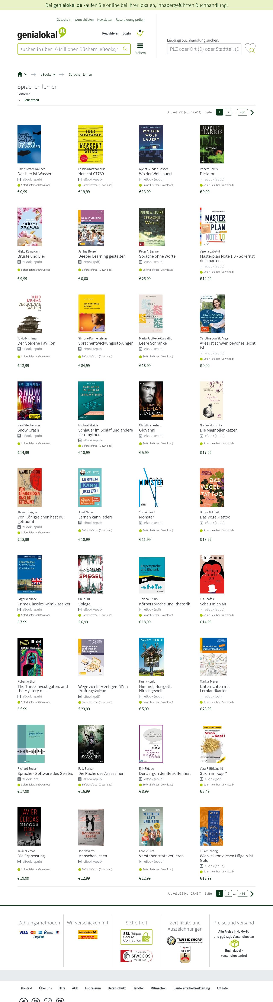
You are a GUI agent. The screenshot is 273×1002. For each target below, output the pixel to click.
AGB (75, 988)
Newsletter (104, 19)
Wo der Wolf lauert (155, 173)
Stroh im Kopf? (213, 773)
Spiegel (84, 604)
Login (127, 33)
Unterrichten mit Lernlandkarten (215, 688)
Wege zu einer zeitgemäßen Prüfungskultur (103, 689)
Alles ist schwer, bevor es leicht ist (228, 345)
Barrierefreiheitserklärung (191, 988)
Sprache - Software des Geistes (45, 773)
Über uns (45, 988)
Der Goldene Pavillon (36, 343)
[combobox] (69, 49)
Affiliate (222, 988)
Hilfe (62, 988)
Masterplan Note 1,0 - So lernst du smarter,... (227, 258)
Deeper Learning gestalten (102, 256)
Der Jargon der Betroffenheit (165, 773)
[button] (140, 50)
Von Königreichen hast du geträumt (40, 519)
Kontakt (26, 988)
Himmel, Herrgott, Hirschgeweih (155, 688)
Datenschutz (117, 988)
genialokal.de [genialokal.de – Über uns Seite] (67, 4)
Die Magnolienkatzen (219, 430)
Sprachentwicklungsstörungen (106, 343)
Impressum (93, 988)
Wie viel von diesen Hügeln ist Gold (226, 858)
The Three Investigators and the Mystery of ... (42, 688)
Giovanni (147, 430)
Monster (146, 517)
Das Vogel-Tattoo (215, 517)
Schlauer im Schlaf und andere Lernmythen (105, 432)
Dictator (207, 173)
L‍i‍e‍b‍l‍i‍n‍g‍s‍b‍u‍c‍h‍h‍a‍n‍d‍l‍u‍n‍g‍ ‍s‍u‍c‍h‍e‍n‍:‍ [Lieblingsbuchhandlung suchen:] (193, 40)
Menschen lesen (92, 856)
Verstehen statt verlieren (161, 856)
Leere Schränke (153, 343)
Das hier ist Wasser (34, 173)
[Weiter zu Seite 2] (252, 112)
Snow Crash (28, 430)
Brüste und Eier (31, 256)
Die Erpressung (31, 856)
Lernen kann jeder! (95, 517)
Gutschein (64, 19)
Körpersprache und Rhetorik (164, 604)
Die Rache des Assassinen (101, 773)
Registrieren (110, 33)
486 (242, 112)
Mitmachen (159, 988)
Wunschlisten (84, 19)
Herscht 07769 (91, 173)
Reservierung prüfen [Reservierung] (130, 19)
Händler (138, 988)
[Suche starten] (125, 49)
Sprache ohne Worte (157, 256)
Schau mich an (213, 604)
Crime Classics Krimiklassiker (43, 604)
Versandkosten (243, 936)
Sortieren (23, 94)
